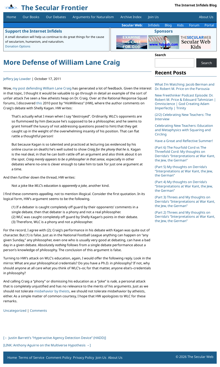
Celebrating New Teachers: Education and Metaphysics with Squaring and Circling (184, 129)
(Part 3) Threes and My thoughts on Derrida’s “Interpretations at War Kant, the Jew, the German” (185, 201)
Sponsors (163, 31)
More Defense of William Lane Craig (61, 62)
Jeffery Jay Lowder (17, 78)
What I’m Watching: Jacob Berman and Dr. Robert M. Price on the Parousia (184, 86)
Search (160, 55)
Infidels (154, 25)
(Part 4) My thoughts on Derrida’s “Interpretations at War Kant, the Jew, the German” (184, 186)
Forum (194, 25)
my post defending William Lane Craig (42, 88)
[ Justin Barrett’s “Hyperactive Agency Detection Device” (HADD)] (54, 337)
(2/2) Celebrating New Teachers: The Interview (183, 116)
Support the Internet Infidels (33, 31)
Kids (180, 25)
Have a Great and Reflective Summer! (184, 141)
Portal (209, 25)
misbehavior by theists (51, 291)
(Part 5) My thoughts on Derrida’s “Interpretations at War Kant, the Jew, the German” (184, 171)
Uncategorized (14, 310)
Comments (38, 310)
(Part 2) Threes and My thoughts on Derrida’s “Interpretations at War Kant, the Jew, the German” (185, 216)
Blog (168, 25)
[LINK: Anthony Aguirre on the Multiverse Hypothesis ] (47, 345)
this (39, 103)
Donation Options (17, 46)
